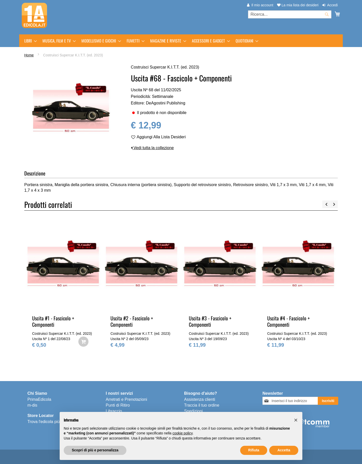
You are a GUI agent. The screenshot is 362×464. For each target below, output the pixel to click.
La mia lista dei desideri (298, 5)
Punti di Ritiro (118, 405)
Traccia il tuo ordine (201, 405)
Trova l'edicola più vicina (49, 421)
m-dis (32, 405)
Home (29, 55)
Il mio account (262, 5)
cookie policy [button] (182, 433)
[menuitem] (29, 40)
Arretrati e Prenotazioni (126, 399)
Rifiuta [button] (253, 450)
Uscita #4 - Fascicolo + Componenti (288, 321)
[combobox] (289, 14)
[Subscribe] (328, 401)
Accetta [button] (283, 450)
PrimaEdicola (39, 399)
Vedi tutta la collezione (152, 148)
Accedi (332, 5)
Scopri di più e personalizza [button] (95, 450)
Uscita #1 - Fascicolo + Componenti (53, 321)
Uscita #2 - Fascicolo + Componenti (131, 321)
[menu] (181, 40)
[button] (296, 420)
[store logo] (34, 15)
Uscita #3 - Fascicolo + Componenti (210, 321)
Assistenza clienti (199, 399)
